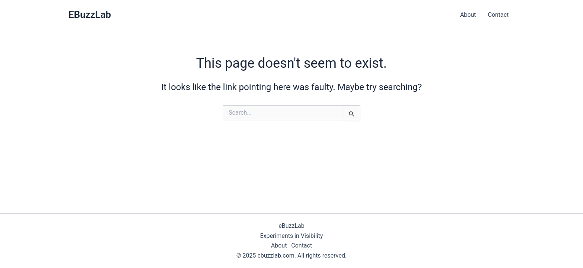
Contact (498, 14)
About (468, 14)
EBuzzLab (89, 14)
